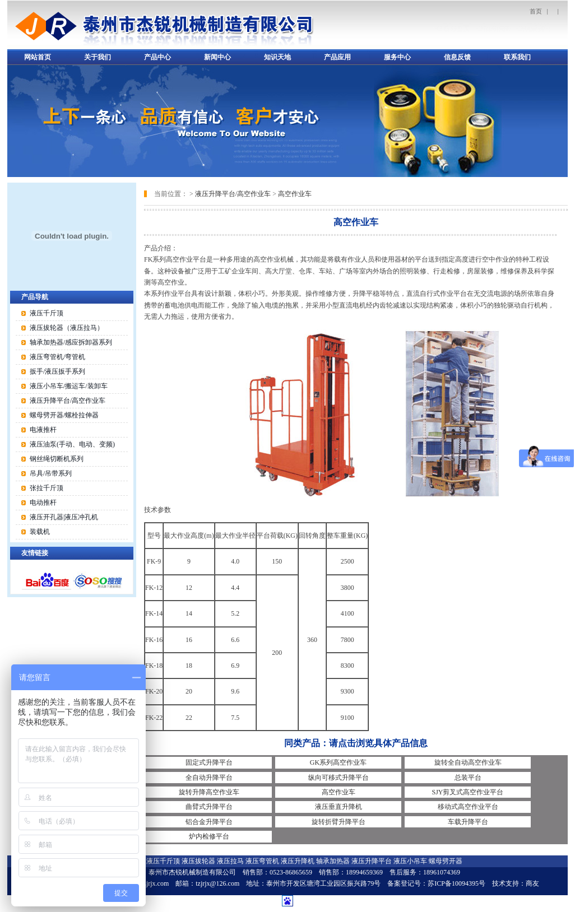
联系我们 (517, 57)
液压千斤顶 (46, 313)
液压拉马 (230, 861)
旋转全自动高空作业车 (468, 762)
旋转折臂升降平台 (338, 822)
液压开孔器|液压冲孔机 (64, 517)
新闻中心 (217, 57)
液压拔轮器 (198, 861)
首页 (536, 11)
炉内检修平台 (209, 836)
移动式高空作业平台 (468, 807)
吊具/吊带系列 (51, 473)
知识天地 (277, 57)
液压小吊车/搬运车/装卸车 (69, 386)
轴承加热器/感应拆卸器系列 (71, 342)
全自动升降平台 (209, 777)
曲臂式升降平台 (209, 807)
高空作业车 (295, 194)
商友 (532, 883)
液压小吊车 (410, 861)
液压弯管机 (262, 861)
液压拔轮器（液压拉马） (67, 328)
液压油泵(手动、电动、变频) (72, 444)
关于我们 (97, 57)
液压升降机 (297, 861)
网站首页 (37, 57)
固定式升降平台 (209, 762)
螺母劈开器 (445, 861)
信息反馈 (457, 57)
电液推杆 (43, 430)
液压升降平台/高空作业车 (233, 194)
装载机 (40, 532)
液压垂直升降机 (338, 807)
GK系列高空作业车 (338, 762)
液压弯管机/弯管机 (57, 357)
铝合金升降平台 (209, 822)
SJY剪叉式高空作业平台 (467, 792)
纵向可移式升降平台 (338, 777)
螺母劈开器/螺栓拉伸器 (64, 415)
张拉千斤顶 (46, 488)
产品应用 (337, 57)
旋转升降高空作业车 (209, 792)
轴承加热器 (333, 861)
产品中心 (157, 57)
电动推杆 (43, 502)
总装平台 (468, 777)
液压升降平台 (371, 861)
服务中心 (397, 57)
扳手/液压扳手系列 (57, 371)
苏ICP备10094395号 (456, 883)
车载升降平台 (468, 822)
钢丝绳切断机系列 (57, 459)
